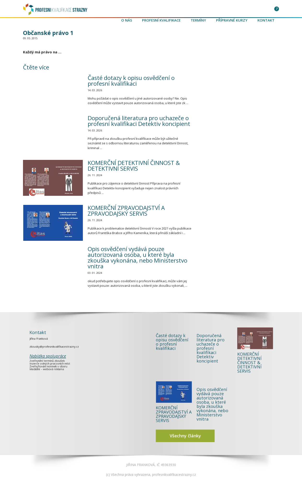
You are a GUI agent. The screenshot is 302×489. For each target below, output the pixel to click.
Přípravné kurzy (231, 20)
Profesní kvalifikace (161, 20)
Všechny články (202, 407)
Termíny (198, 20)
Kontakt (265, 20)
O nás (126, 20)
